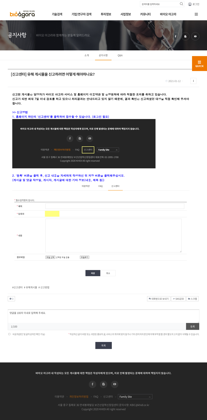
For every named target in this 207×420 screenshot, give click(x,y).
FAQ (96, 396)
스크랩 (192, 298)
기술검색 (57, 14)
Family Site (135, 396)
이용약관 (59, 396)
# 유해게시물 (30, 287)
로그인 (193, 4)
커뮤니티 (145, 14)
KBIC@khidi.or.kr (139, 405)
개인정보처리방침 (78, 396)
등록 (192, 326)
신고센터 (108, 396)
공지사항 (103, 55)
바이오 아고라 (168, 14)
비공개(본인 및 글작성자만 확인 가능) (29, 334)
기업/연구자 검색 (81, 14)
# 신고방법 (43, 287)
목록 (103, 345)
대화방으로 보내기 (159, 298)
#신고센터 (17, 287)
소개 (86, 55)
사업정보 (125, 14)
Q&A (120, 55)
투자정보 (106, 14)
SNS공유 (178, 298)
